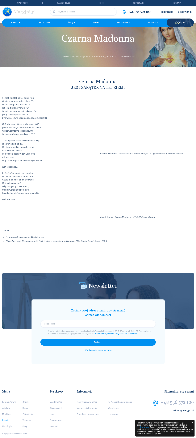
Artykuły (16, 23)
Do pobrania (138, 3)
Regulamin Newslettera (88, 414)
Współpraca (113, 408)
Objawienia (123, 23)
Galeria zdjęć (63, 3)
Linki (102, 3)
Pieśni (5, 420)
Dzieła (96, 23)
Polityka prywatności (87, 402)
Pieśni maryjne (101, 56)
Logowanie (185, 11)
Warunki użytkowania (87, 408)
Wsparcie (152, 23)
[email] (98, 324)
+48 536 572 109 (177, 402)
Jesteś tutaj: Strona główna (76, 56)
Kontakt (177, 3)
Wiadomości (22, 3)
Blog (180, 22)
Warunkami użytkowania (104, 334)
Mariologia (7, 426)
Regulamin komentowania (120, 402)
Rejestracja (166, 11)
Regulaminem (143, 427)
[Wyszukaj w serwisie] (83, 12)
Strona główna (9, 402)
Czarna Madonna (126, 56)
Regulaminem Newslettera (126, 334)
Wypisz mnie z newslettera (98, 350)
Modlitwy (44, 23)
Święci (71, 23)
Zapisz (96, 342)
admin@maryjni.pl (183, 410)
